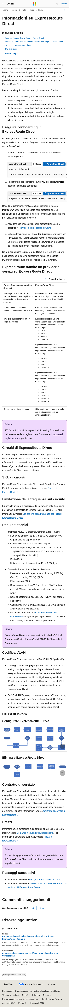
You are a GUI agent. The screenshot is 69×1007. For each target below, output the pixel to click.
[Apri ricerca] (57, 3)
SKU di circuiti (10, 49)
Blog (24, 995)
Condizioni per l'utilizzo (52, 999)
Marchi (21, 1003)
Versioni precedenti (10, 995)
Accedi (64, 4)
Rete (24, 10)
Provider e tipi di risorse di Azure (35, 228)
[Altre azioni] (64, 10)
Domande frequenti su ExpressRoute (35, 833)
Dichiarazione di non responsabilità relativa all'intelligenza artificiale (31, 991)
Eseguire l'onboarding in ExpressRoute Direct (24, 38)
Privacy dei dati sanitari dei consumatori (19, 999)
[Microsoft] (34, 4)
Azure (14, 10)
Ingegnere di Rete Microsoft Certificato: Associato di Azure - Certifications (30, 954)
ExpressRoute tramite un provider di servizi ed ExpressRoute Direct (33, 42)
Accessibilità (7, 1003)
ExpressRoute (36, 10)
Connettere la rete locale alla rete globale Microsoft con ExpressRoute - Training (28, 937)
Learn (5, 10)
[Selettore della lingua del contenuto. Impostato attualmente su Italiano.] (8, 984)
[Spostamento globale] (3, 3)
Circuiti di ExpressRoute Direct (17, 45)
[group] (37, 172)
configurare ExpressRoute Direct (45, 879)
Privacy (46, 995)
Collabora (36, 995)
